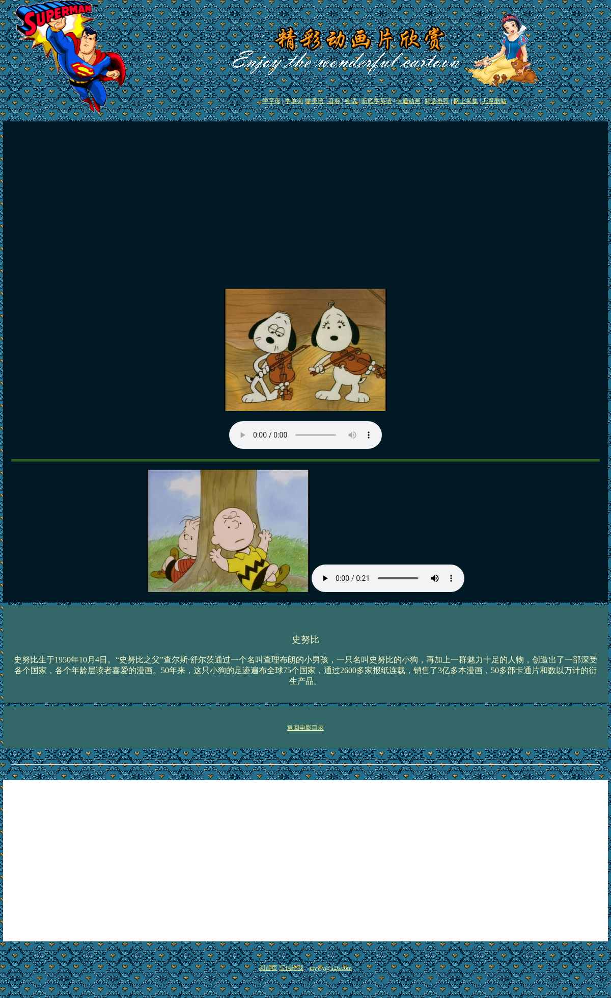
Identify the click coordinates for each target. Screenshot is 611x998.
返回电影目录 (305, 727)
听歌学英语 (377, 101)
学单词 (294, 101)
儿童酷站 (494, 101)
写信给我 (291, 967)
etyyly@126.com (331, 967)
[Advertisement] (305, 209)
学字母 (271, 101)
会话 (351, 101)
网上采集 (466, 101)
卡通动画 (408, 101)
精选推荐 (437, 101)
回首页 (268, 967)
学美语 (315, 101)
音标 (334, 101)
